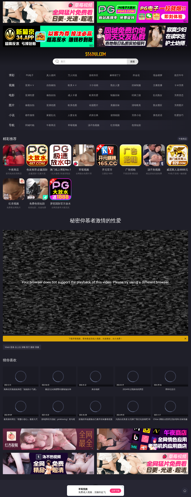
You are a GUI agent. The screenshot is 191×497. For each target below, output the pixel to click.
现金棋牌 (157, 75)
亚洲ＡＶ (29, 85)
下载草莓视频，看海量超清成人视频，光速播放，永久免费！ (128, 338)
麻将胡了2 (115, 75)
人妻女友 (72, 115)
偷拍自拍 (51, 95)
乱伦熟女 (157, 95)
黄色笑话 (157, 115)
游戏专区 (93, 75)
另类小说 (136, 115)
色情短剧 (136, 125)
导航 (12, 125)
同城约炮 (29, 125)
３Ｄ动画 (93, 85)
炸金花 (136, 75)
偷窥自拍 (29, 105)
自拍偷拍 (51, 85)
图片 (12, 105)
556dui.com (95, 54)
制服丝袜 (115, 95)
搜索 (132, 61)
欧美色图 (72, 105)
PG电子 (29, 75)
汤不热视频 (93, 125)
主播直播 (157, 85)
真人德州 (51, 75)
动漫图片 (93, 105)
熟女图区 (157, 105)
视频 (12, 85)
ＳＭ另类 (178, 85)
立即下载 (115, 490)
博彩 (12, 75)
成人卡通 (72, 95)
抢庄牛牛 (178, 75)
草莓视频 (72, 125)
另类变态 (178, 95)
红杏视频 (115, 125)
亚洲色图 (51, 105)
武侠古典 (93, 115)
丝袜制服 (136, 85)
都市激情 (29, 115)
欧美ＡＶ (72, 85)
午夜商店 (51, 125)
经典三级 (136, 95)
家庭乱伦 (51, 115)
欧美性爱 (93, 95)
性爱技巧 (178, 115)
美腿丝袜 (115, 105)
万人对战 (72, 75)
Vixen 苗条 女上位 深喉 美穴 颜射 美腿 (22, 347)
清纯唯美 (136, 105)
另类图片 (178, 105)
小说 (12, 115)
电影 (12, 95)
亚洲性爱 (29, 95)
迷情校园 (115, 115)
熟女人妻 (115, 85)
